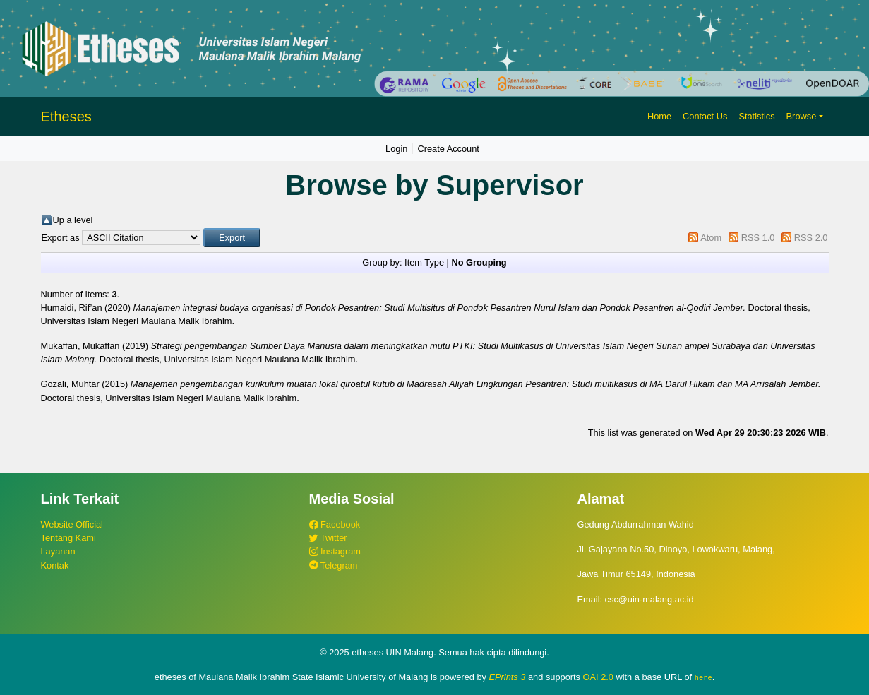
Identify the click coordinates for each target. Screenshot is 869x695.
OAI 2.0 (598, 677)
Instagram (335, 551)
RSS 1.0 (758, 237)
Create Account (448, 148)
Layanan (58, 551)
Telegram (333, 565)
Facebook (335, 524)
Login (396, 148)
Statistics (756, 116)
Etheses (66, 116)
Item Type (424, 262)
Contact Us (705, 116)
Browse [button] (801, 116)
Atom (710, 237)
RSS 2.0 (811, 237)
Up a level (73, 220)
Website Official (72, 524)
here (703, 677)
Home (659, 116)
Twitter (328, 538)
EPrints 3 (507, 677)
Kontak (55, 565)
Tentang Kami (68, 538)
